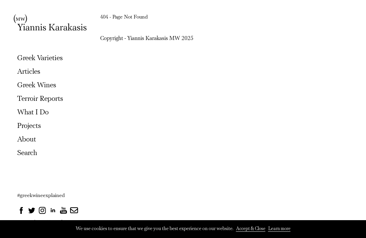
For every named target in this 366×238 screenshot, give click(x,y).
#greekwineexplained (41, 195)
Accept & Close (250, 228)
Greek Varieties (40, 58)
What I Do (33, 112)
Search (27, 153)
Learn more (279, 228)
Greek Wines (36, 85)
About (26, 139)
